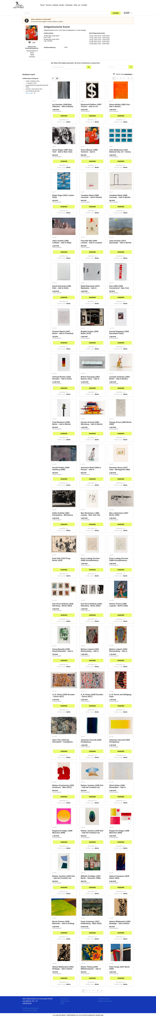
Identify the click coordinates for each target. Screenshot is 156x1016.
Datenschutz (65, 1001)
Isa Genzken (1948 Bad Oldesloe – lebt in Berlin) (62, 105)
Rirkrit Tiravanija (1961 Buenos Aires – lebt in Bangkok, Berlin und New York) (91, 378)
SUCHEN (116, 13)
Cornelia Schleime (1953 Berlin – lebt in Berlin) (119, 378)
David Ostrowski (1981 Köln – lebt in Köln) (61, 287)
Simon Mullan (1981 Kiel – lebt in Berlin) (120, 105)
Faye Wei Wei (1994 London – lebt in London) (91, 242)
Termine (48, 5)
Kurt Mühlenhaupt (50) (32, 91)
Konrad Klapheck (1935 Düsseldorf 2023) (119, 332)
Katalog (55, 5)
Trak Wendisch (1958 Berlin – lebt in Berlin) (61, 423)
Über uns (77, 5)
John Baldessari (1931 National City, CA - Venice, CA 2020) (120, 151)
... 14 (128, 78)
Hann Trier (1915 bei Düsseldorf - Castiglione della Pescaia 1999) (62, 741)
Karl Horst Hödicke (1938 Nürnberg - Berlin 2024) (62, 605)
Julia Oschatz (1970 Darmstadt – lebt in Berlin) (120, 242)
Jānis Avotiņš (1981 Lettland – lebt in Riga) (61, 242)
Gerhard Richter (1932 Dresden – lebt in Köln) (62, 378)
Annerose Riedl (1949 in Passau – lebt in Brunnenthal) (91, 468)
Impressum (64, 999)
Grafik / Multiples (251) (33, 81)
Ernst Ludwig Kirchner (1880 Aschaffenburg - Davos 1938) (90, 559)
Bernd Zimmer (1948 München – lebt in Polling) (63, 922)
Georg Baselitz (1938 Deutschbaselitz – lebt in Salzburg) (62, 650)
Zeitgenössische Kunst (57, 26)
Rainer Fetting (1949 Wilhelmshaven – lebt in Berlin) (91, 968)
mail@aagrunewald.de (30, 1008)
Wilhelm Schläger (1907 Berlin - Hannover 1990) (91, 877)
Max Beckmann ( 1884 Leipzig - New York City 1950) (90, 514)
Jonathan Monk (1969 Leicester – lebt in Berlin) (91, 196)
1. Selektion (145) (31, 83)
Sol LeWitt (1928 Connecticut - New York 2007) (119, 287)
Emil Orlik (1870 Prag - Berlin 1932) (61, 559)
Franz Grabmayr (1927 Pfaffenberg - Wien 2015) (91, 922)
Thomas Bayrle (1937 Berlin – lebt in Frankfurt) (62, 332)
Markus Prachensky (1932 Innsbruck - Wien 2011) (63, 786)
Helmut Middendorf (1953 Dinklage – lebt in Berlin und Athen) (119, 922)
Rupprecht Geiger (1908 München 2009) (62, 832)
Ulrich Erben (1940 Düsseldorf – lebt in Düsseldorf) (117, 786)
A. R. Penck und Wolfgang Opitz (120, 695)
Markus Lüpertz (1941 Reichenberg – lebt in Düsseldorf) (90, 650)
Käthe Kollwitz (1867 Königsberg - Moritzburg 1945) (62, 514)
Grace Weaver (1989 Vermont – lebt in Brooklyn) (89, 151)
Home (42, 5)
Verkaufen (69, 5)
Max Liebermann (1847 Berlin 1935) (118, 514)
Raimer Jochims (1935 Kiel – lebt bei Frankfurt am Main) (92, 786)
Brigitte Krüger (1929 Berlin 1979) (89, 332)
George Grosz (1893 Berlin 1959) (120, 423)
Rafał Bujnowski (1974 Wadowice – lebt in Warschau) (90, 287)
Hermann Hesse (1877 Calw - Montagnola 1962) (119, 468)
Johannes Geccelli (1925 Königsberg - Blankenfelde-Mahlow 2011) (91, 741)
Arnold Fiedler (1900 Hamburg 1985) (60, 468)
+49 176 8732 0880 (29, 1010)
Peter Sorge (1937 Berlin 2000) (119, 968)
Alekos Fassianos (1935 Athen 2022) (119, 877)
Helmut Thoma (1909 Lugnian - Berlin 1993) (118, 605)
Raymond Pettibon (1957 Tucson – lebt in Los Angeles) (91, 105)
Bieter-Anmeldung (105, 1001)
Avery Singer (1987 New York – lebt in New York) (62, 151)
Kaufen (61, 5)
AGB (62, 1003)
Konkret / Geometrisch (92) (34, 89)
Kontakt (84, 5)
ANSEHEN (63, 116)
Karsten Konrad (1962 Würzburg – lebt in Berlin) (91, 423)
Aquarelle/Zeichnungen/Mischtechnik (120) (37, 86)
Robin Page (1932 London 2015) (63, 196)
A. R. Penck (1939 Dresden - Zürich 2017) (63, 695)
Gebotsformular (104, 999)
